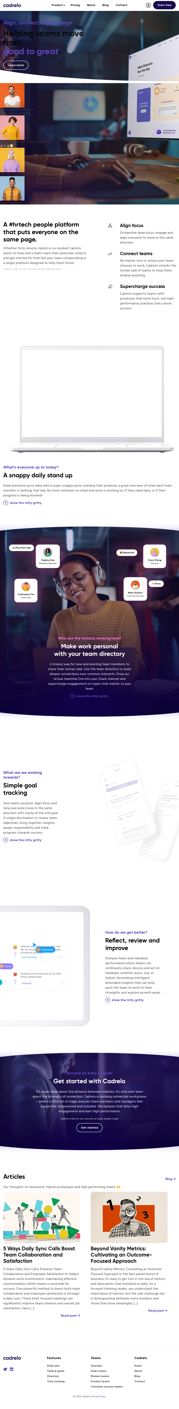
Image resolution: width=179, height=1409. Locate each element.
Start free (164, 5)
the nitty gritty (26, 502)
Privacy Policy (99, 1396)
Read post (70, 1315)
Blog (170, 1179)
